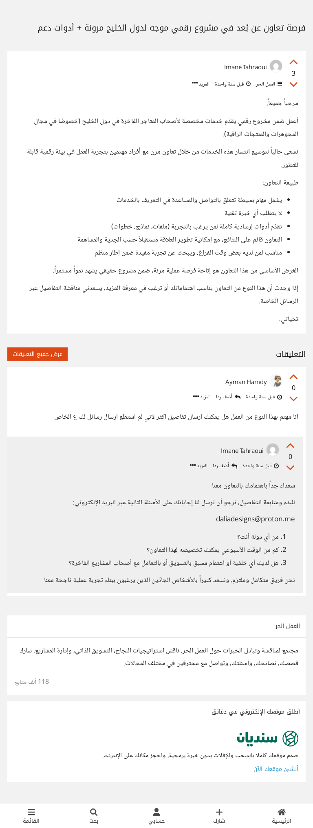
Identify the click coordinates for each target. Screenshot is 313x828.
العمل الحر (268, 84)
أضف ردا (228, 397)
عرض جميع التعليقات (37, 354)
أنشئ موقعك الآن (275, 771)
